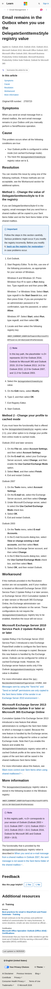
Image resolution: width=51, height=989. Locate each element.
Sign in (46, 3)
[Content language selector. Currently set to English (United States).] (15, 961)
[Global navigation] (2, 3)
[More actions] (46, 10)
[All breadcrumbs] (4, 10)
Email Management (18, 10)
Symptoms (8, 80)
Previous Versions (24, 973)
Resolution (8, 88)
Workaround (9, 91)
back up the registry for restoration (25, 246)
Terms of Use (34, 981)
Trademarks (7, 985)
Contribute (6, 977)
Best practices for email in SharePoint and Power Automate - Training (24, 913)
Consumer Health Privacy (13, 981)
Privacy (17, 977)
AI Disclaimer (7, 973)
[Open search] (39, 3)
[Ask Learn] (41, 10)
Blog (37, 973)
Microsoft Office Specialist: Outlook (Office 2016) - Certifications (25, 932)
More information (11, 95)
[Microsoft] (25, 3)
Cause (7, 84)
